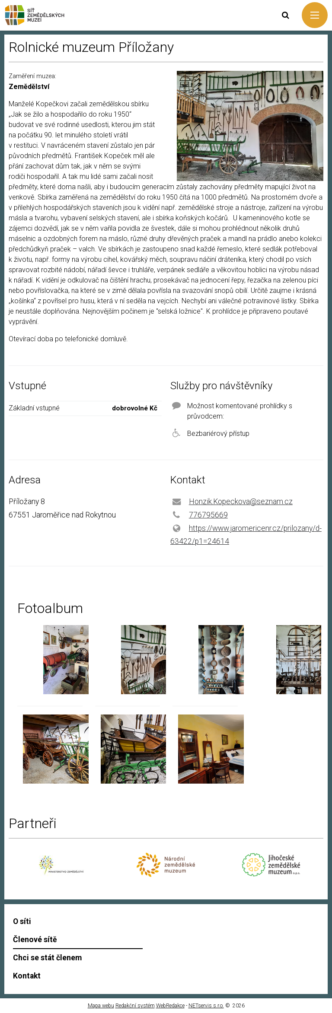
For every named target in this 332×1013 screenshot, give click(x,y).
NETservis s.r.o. (206, 1006)
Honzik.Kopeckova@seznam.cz (241, 501)
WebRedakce (170, 1006)
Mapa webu (101, 1006)
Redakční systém (135, 1006)
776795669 (208, 515)
